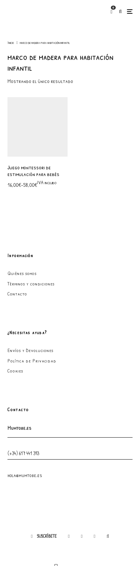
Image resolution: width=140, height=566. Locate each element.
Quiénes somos (22, 219)
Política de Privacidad (31, 306)
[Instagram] (81, 482)
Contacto (17, 239)
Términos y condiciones (31, 229)
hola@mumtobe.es (24, 421)
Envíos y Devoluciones (30, 296)
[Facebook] (68, 482)
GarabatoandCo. (70, 547)
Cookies (15, 317)
